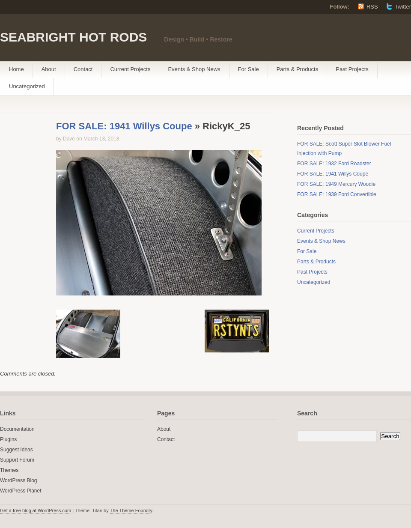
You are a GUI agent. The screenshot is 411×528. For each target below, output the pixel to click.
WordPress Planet (21, 491)
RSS (372, 6)
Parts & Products (298, 69)
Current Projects (130, 69)
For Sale (248, 69)
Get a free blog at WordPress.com (35, 510)
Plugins (8, 439)
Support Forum (17, 460)
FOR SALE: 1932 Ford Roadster (334, 164)
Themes (9, 470)
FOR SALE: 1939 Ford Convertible (336, 194)
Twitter (403, 6)
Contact (83, 69)
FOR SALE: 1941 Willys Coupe (124, 126)
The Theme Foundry (131, 510)
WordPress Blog (18, 480)
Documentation (17, 429)
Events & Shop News (194, 69)
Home (16, 69)
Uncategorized (27, 86)
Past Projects (352, 69)
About (49, 69)
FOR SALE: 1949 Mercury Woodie (336, 184)
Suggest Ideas (16, 450)
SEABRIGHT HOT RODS (73, 37)
